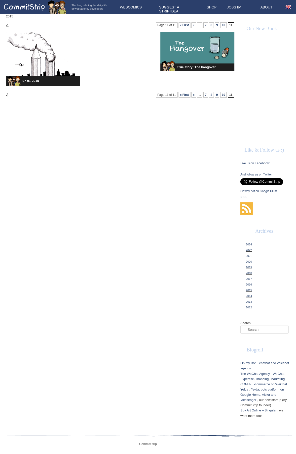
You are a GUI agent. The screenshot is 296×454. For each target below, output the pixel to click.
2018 (249, 273)
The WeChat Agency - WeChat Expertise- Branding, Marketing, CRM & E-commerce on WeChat (263, 379)
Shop (212, 7)
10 (223, 25)
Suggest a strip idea (169, 9)
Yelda (244, 389)
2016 (249, 284)
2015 (249, 290)
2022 (249, 250)
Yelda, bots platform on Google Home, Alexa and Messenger (262, 395)
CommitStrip (35, 7)
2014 (249, 295)
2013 (249, 301)
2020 (249, 261)
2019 (249, 267)
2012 (249, 307)
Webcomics (131, 7)
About (266, 7)
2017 (249, 278)
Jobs (231, 7)
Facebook (262, 163)
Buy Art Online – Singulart (258, 410)
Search (245, 323)
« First (184, 25)
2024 (249, 244)
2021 (249, 255)
